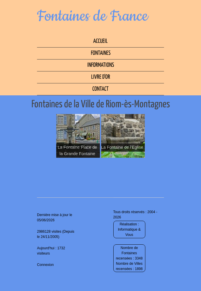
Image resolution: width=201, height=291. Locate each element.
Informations (100, 65)
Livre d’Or (100, 77)
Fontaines (100, 53)
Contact (100, 89)
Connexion (45, 265)
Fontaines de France (92, 16)
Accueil (100, 41)
